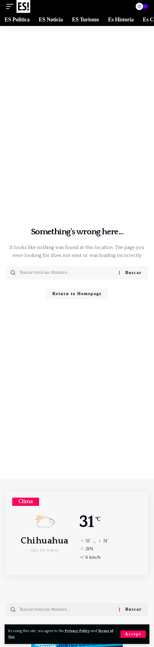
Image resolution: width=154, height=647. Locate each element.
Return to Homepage (76, 293)
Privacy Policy (77, 631)
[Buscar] (125, 6)
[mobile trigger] (11, 6)
